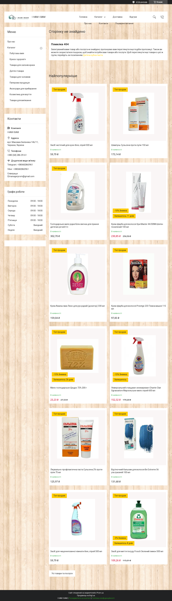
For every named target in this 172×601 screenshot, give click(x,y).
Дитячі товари (17, 71)
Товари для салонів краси (22, 65)
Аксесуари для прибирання (23, 88)
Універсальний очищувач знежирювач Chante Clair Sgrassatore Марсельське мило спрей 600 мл (136, 389)
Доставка (117, 17)
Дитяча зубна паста (93, 55)
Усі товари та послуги (62, 573)
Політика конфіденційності (103, 598)
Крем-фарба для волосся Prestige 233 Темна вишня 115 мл (138, 307)
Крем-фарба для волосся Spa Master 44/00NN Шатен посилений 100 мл (137, 225)
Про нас (88, 23)
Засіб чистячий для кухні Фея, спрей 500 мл (71, 145)
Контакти (103, 23)
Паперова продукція (20, 83)
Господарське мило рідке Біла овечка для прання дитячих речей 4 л (74, 225)
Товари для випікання (20, 100)
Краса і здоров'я (18, 59)
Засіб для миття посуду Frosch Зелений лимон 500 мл (137, 551)
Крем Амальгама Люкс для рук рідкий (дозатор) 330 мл (77, 306)
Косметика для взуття (20, 94)
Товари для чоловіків (20, 77)
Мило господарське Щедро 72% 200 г (68, 388)
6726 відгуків (141, 2)
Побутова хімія (17, 53)
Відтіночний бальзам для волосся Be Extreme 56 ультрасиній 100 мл (135, 471)
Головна (83, 17)
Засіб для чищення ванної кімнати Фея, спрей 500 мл (76, 551)
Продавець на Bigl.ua (86, 595)
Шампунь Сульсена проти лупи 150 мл (130, 145)
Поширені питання (124, 23)
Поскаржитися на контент (80, 598)
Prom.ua (100, 593)
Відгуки (133, 17)
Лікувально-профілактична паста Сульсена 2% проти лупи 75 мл (76, 471)
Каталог (99, 17)
